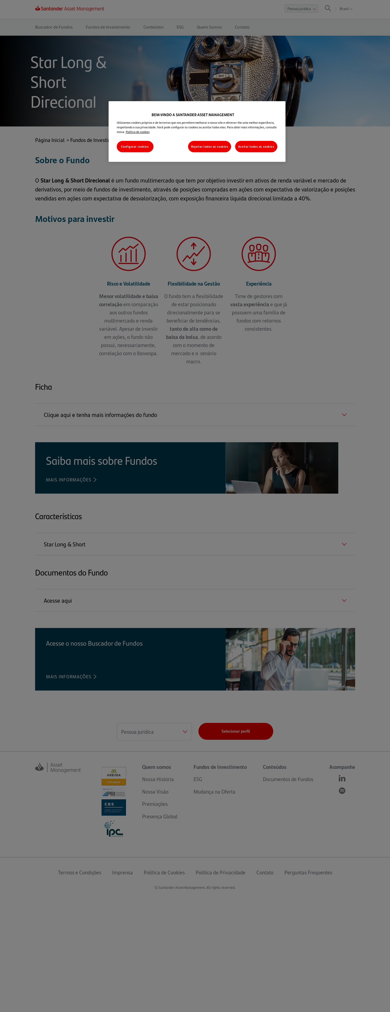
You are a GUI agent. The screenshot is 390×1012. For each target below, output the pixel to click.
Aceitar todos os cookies (256, 146)
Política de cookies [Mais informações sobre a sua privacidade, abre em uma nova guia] (138, 131)
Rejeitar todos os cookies (209, 146)
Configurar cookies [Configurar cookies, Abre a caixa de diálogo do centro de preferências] (135, 146)
